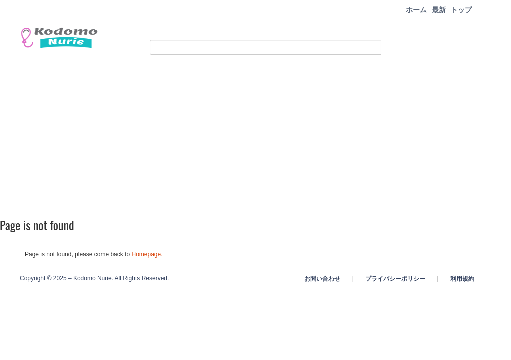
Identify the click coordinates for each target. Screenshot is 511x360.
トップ (461, 10)
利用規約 (462, 279)
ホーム (416, 10)
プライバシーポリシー (395, 279)
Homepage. (146, 254)
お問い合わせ (322, 279)
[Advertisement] (255, 135)
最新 (439, 10)
